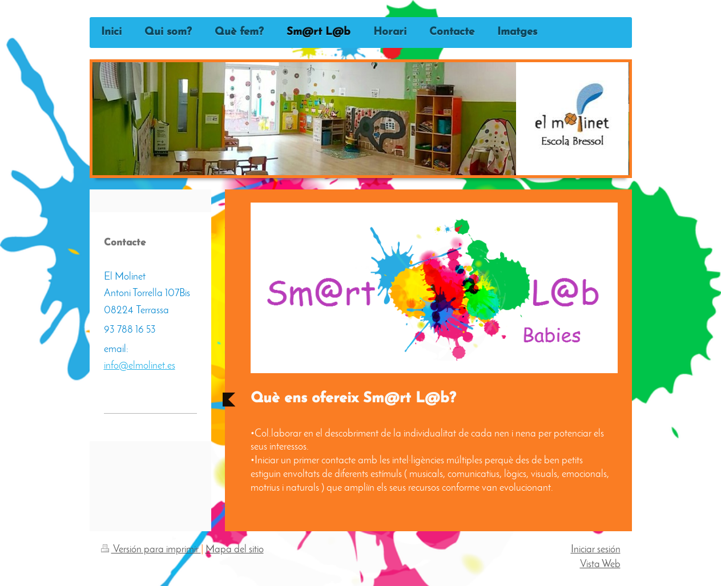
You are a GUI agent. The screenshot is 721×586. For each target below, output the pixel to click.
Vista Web (600, 564)
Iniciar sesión (596, 549)
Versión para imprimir (151, 549)
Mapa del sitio (235, 549)
